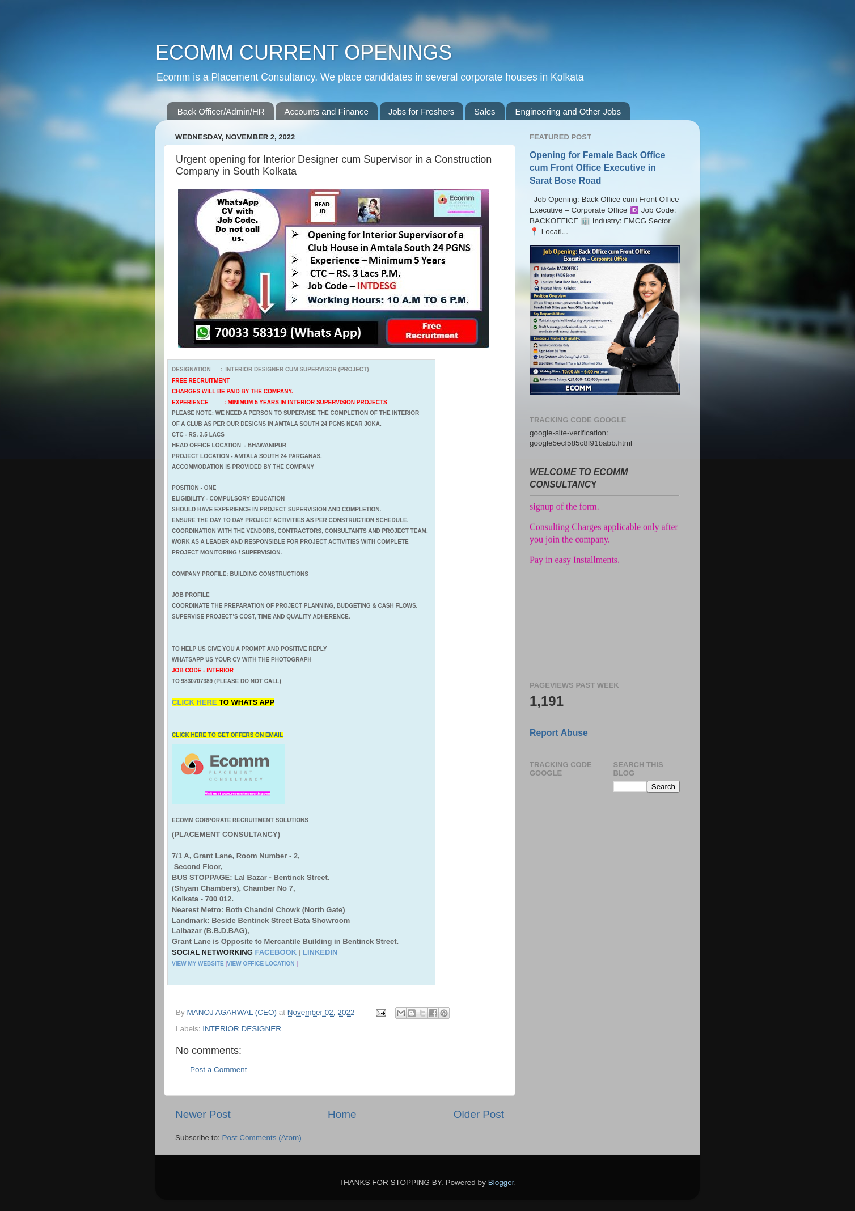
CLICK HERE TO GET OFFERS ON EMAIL (227, 735)
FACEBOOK (276, 952)
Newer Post (203, 1114)
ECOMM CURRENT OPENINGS (303, 52)
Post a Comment (218, 1069)
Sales (485, 111)
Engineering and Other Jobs (568, 111)
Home (342, 1114)
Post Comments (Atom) (262, 1137)
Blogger (501, 1182)
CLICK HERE (195, 702)
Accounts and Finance (326, 111)
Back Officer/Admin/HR (221, 111)
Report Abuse (559, 733)
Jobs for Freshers (421, 111)
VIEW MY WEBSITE (198, 963)
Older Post (479, 1114)
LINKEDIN (320, 952)
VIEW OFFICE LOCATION (260, 963)
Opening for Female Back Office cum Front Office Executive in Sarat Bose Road (597, 167)
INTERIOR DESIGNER (241, 1028)
